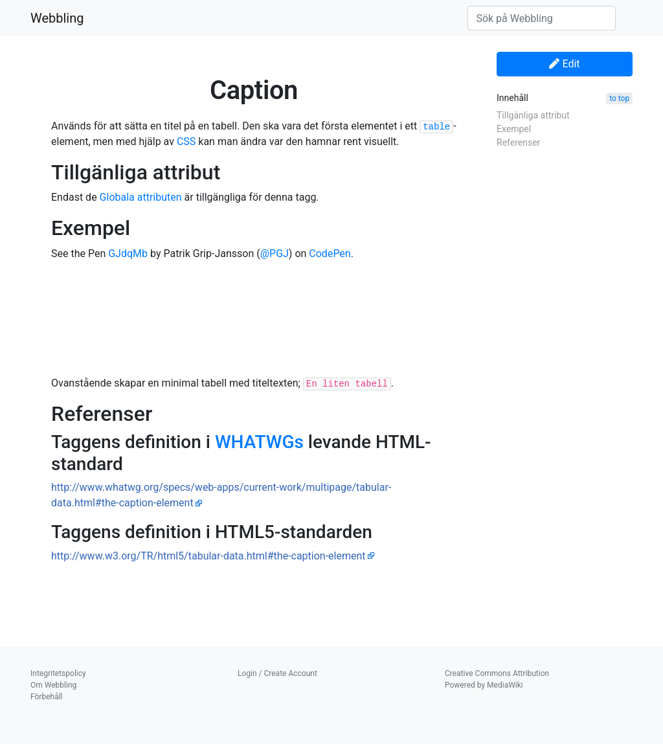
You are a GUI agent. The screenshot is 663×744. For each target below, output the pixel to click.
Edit (564, 64)
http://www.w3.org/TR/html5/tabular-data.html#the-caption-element (208, 556)
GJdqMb (128, 253)
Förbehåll (46, 696)
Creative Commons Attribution (497, 673)
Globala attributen (141, 197)
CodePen (329, 253)
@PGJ (274, 253)
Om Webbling (53, 685)
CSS (186, 141)
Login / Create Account (277, 673)
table (436, 127)
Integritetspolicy (58, 673)
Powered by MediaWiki (484, 685)
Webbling (57, 18)
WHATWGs (259, 442)
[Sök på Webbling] (541, 18)
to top (619, 98)
